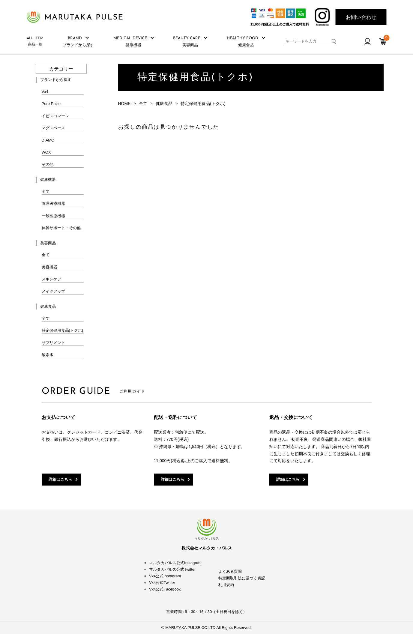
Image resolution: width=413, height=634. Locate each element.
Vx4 (45, 91)
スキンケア (51, 279)
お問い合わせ (361, 17)
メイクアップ (53, 291)
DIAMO (48, 140)
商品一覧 (35, 41)
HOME (124, 103)
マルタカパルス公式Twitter (172, 569)
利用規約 (226, 584)
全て (45, 191)
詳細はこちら (60, 479)
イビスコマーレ (55, 116)
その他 (47, 164)
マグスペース (53, 128)
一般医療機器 (53, 216)
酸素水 (47, 354)
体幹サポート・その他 (61, 228)
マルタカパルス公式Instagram (175, 563)
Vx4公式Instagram (165, 576)
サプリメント (53, 342)
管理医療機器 (53, 203)
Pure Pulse (51, 103)
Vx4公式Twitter (162, 582)
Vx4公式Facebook (165, 589)
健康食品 (164, 103)
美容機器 (49, 267)
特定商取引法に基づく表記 (241, 578)
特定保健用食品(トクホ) (62, 330)
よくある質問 (230, 571)
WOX (46, 152)
